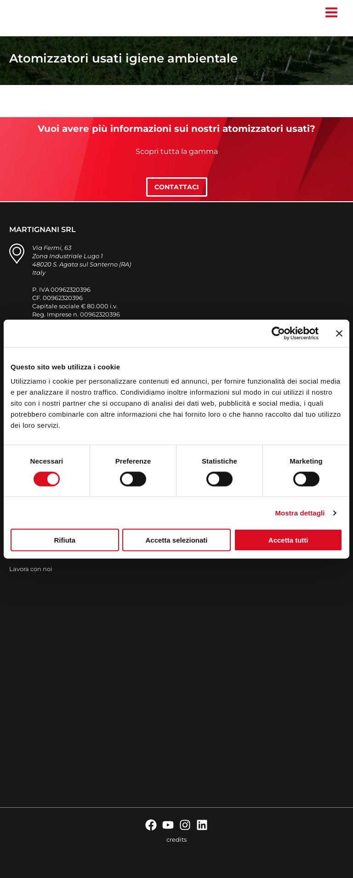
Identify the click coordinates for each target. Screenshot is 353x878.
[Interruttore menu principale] (331, 12)
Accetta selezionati (176, 540)
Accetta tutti (288, 540)
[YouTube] (168, 825)
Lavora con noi (30, 568)
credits (176, 839)
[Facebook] (151, 825)
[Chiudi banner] (339, 333)
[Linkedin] (202, 825)
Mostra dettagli (300, 512)
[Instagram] (185, 825)
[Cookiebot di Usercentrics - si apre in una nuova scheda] (278, 333)
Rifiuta (64, 540)
